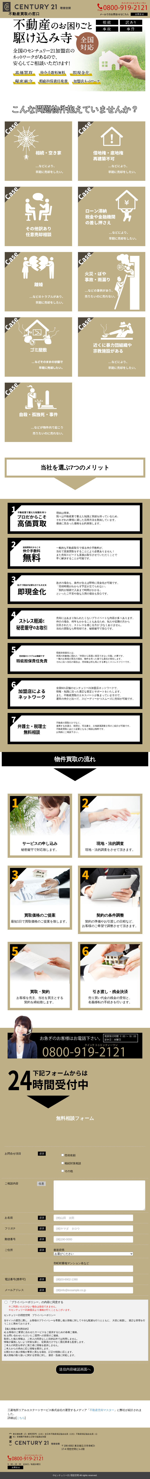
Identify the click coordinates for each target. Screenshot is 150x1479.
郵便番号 (10, 1239)
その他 (67, 1171)
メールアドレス (14, 1290)
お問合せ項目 (13, 1153)
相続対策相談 (71, 1163)
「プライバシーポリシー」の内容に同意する (36, 1302)
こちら (21, 1417)
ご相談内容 (11, 1183)
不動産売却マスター (102, 1410)
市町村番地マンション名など (71, 1263)
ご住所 (9, 1249)
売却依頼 (68, 1155)
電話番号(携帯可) (15, 1279)
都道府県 (59, 1249)
